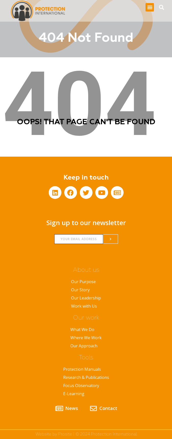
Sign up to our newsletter (86, 222)
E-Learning (73, 393)
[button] (149, 7)
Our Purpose (83, 281)
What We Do (82, 329)
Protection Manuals (82, 369)
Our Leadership (86, 298)
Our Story (80, 290)
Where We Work (86, 337)
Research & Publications (86, 377)
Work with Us (84, 306)
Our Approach (83, 346)
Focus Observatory (81, 385)
